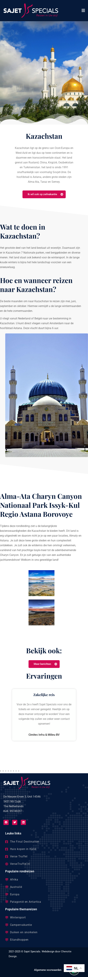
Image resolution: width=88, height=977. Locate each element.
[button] (83, 10)
